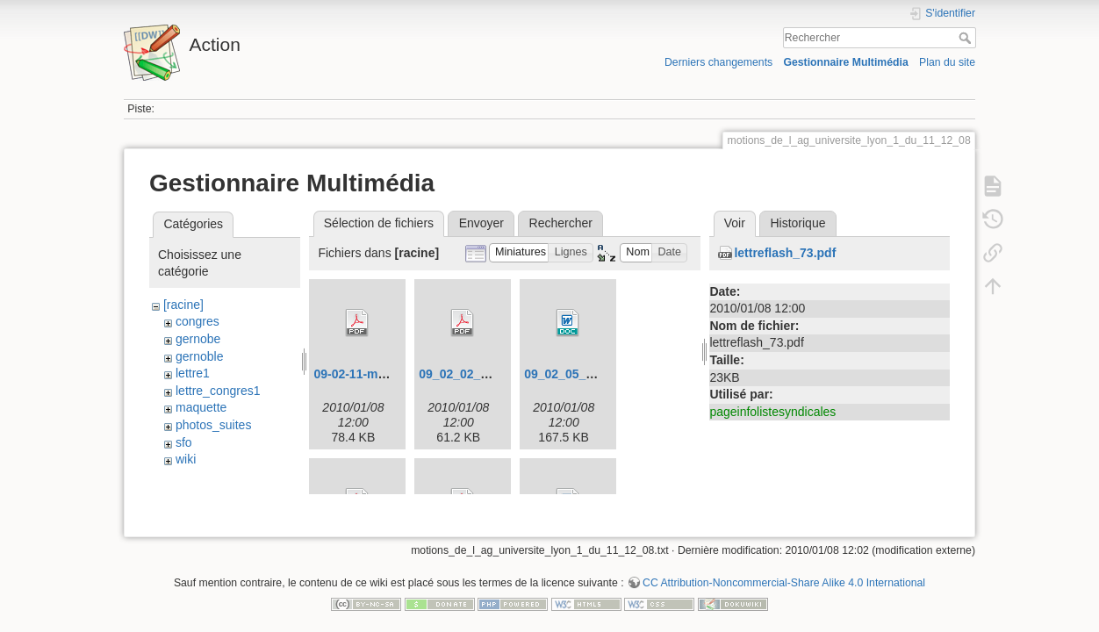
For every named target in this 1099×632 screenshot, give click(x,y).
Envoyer (481, 223)
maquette (201, 407)
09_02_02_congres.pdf (484, 374)
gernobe (198, 339)
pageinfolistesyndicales (772, 412)
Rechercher (967, 38)
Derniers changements (718, 62)
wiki (186, 459)
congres (197, 321)
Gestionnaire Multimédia (845, 62)
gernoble (200, 356)
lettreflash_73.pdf (785, 253)
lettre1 (193, 373)
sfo (184, 442)
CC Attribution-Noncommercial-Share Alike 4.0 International (784, 574)
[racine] (183, 305)
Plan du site (947, 62)
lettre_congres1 (218, 391)
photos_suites (213, 425)
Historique (797, 223)
